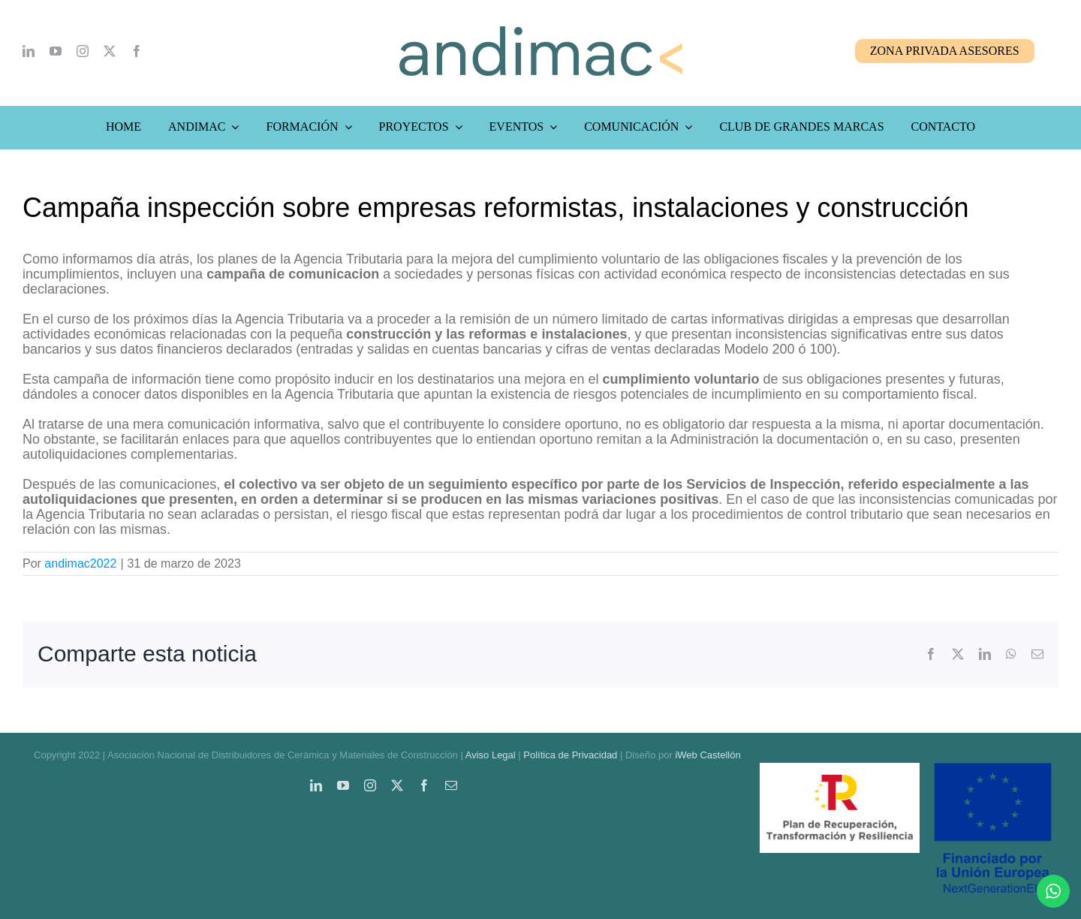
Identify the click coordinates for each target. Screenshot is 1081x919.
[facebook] (137, 51)
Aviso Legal (490, 755)
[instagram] (83, 51)
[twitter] (110, 51)
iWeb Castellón (707, 755)
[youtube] (56, 51)
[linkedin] (29, 51)
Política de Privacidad (570, 755)
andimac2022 (80, 563)
